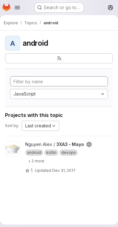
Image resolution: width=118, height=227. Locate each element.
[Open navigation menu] (17, 8)
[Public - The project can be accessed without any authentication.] (89, 144)
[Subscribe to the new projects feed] (59, 58)
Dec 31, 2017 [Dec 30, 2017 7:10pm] (64, 170)
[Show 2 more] (36, 161)
